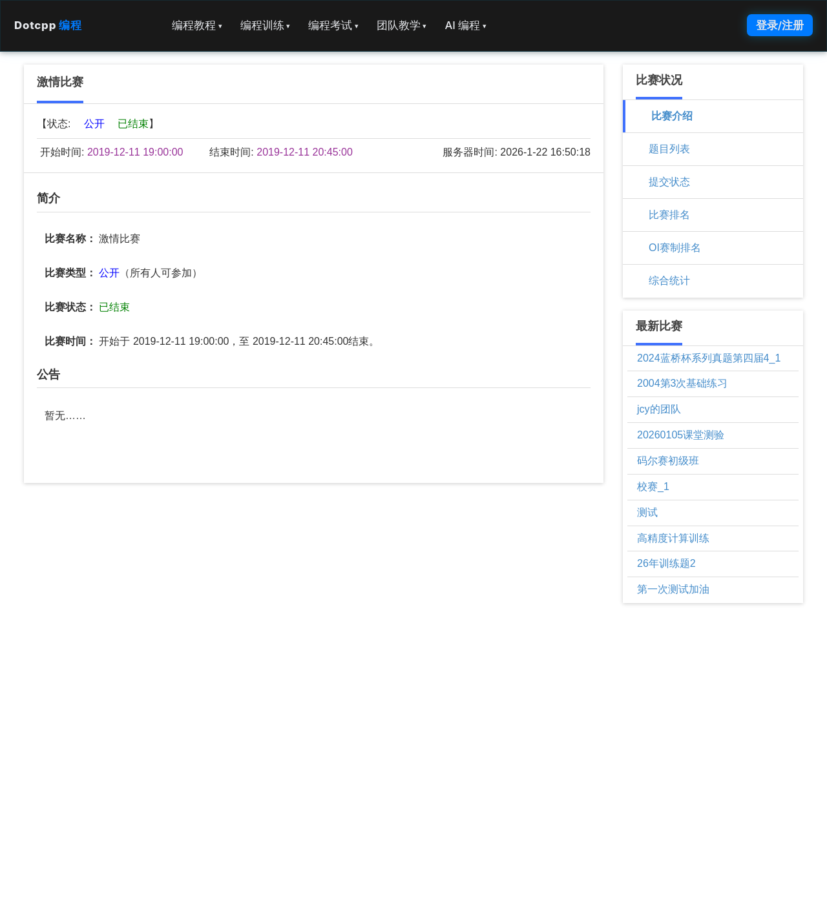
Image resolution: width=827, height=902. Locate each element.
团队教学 (402, 25)
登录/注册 (780, 25)
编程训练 (265, 25)
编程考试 (333, 25)
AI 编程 (465, 25)
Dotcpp (47, 25)
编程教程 (197, 25)
